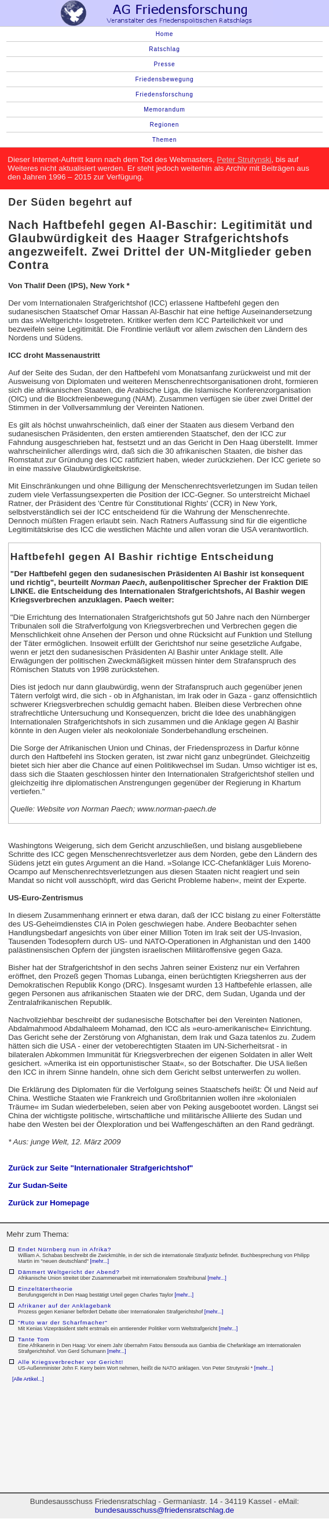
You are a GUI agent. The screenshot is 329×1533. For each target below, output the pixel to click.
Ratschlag (164, 49)
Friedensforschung (164, 94)
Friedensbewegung (164, 79)
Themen (164, 140)
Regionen (165, 124)
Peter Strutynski (244, 159)
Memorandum (164, 109)
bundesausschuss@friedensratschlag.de (164, 1510)
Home (165, 34)
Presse (164, 64)
